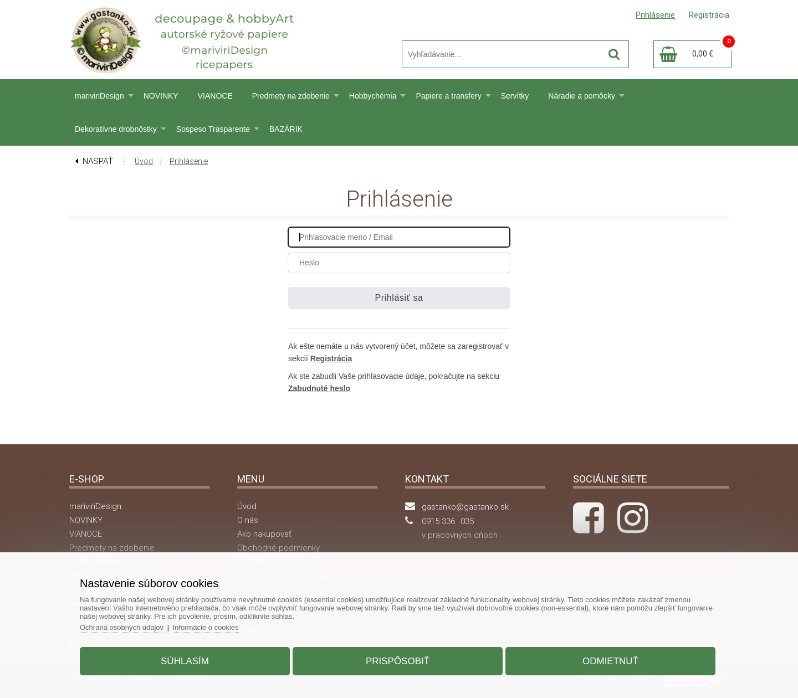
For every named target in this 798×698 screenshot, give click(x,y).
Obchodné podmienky (278, 548)
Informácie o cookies (206, 627)
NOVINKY (161, 95)
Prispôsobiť (397, 661)
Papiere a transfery (448, 95)
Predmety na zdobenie (291, 95)
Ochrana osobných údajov (121, 627)
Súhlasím (185, 661)
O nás (247, 520)
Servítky (515, 95)
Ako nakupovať (264, 534)
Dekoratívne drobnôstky (116, 129)
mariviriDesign (99, 95)
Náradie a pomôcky (581, 95)
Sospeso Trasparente (213, 129)
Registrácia (331, 358)
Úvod (144, 161)
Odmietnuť (610, 661)
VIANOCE (215, 95)
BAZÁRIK (286, 129)
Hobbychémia (373, 95)
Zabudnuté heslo (319, 388)
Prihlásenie (189, 161)
